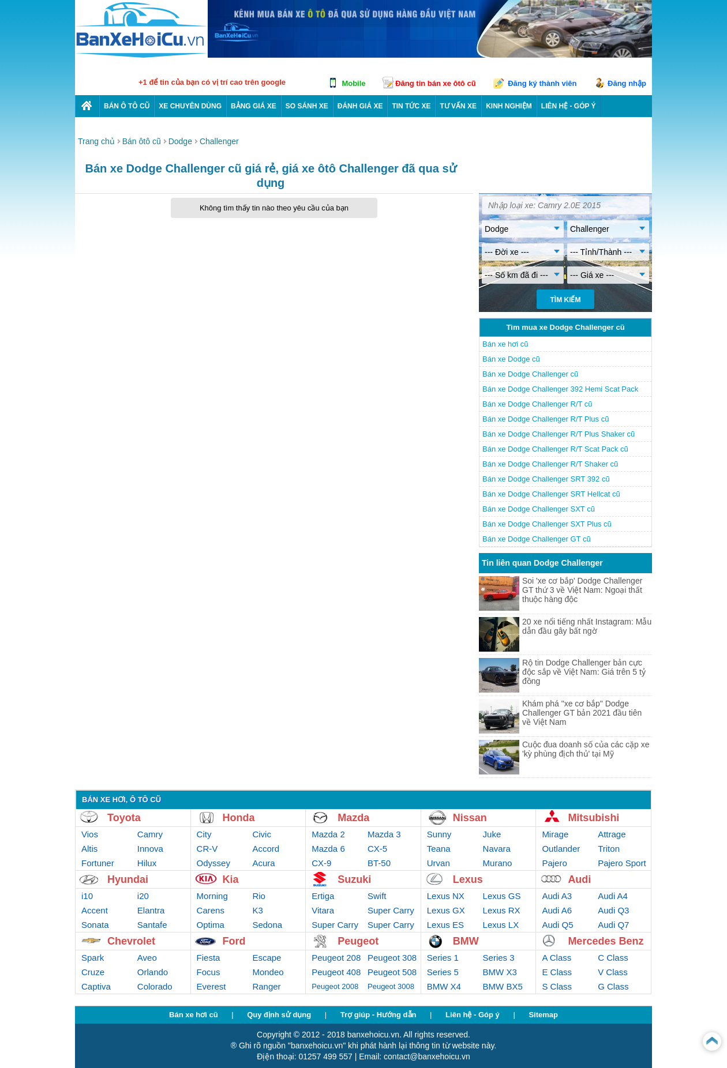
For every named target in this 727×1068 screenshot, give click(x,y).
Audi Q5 (557, 925)
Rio (258, 896)
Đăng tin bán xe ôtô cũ (435, 83)
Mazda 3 (384, 834)
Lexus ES (445, 925)
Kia (231, 879)
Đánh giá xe (360, 106)
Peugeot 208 (336, 957)
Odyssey (213, 863)
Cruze (92, 972)
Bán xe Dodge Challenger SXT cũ (538, 509)
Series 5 (443, 972)
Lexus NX (445, 896)
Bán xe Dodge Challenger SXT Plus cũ (547, 524)
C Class (613, 957)
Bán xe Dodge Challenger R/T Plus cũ (545, 419)
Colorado (155, 986)
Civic (261, 834)
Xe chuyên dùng (190, 106)
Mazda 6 (328, 848)
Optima (210, 925)
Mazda (353, 817)
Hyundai (127, 879)
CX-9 (321, 863)
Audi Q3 (613, 910)
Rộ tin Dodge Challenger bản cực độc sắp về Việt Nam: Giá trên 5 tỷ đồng (584, 672)
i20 (143, 896)
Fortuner (97, 863)
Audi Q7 (613, 925)
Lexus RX (501, 910)
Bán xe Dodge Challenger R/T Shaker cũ (550, 464)
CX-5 (377, 848)
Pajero (554, 863)
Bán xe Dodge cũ (511, 359)
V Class (613, 972)
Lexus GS (502, 896)
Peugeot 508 (392, 972)
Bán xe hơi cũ (505, 344)
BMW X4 (444, 986)
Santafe (152, 925)
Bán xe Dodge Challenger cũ (530, 374)
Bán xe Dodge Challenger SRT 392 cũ (546, 479)
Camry (150, 834)
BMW (466, 941)
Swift (377, 896)
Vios (89, 834)
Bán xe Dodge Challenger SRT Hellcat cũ (551, 494)
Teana (439, 848)
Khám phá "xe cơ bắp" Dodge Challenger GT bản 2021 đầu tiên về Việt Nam (582, 713)
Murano (497, 863)
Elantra (151, 910)
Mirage (555, 834)
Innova (150, 848)
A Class (556, 957)
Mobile (353, 83)
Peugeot (358, 941)
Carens (210, 910)
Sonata (95, 925)
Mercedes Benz (605, 941)
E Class (557, 972)
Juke (492, 834)
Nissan (470, 817)
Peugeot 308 (392, 957)
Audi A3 (557, 896)
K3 (257, 910)
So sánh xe (307, 106)
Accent (94, 910)
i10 (87, 896)
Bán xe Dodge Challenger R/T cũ (537, 404)
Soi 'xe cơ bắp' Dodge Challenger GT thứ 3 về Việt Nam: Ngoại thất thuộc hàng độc (582, 590)
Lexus (468, 879)
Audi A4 (613, 896)
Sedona (267, 925)
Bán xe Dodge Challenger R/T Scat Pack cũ (555, 449)
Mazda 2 (328, 834)
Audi (579, 879)
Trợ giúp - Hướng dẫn (378, 1014)
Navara (497, 848)
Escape (266, 957)
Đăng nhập (627, 83)
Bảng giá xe (253, 106)
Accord (265, 848)
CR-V (207, 848)
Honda (239, 817)
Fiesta (208, 957)
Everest (211, 986)
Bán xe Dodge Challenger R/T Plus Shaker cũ (558, 434)
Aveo (147, 957)
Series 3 (499, 957)
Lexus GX (446, 910)
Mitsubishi (593, 817)
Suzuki (354, 879)
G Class (613, 986)
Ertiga (323, 896)
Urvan (438, 863)
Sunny (439, 834)
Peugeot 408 (336, 972)
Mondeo (267, 972)
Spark (92, 957)
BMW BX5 (503, 986)
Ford (234, 941)
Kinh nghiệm (509, 106)
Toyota (124, 817)
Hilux (146, 863)
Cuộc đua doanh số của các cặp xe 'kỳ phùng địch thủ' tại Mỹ (586, 749)
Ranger (266, 986)
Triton (609, 848)
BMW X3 (500, 972)
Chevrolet (131, 941)
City (204, 834)
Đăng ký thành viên (542, 83)
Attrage (611, 834)
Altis (89, 848)
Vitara (323, 910)
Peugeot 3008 (391, 986)
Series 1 (443, 957)
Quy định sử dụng (279, 1014)
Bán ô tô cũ (126, 106)
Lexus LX (501, 925)
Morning (212, 896)
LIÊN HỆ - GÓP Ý (568, 106)
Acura (263, 863)
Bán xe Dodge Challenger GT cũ (536, 539)
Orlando (152, 972)
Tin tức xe (411, 106)
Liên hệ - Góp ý (472, 1014)
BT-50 (379, 863)
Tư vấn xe (458, 106)
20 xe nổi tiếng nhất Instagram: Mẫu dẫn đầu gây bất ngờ (586, 626)
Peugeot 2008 (335, 986)
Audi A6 (557, 910)
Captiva (96, 986)
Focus (208, 972)
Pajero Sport (622, 863)
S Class (557, 986)
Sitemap (543, 1014)
